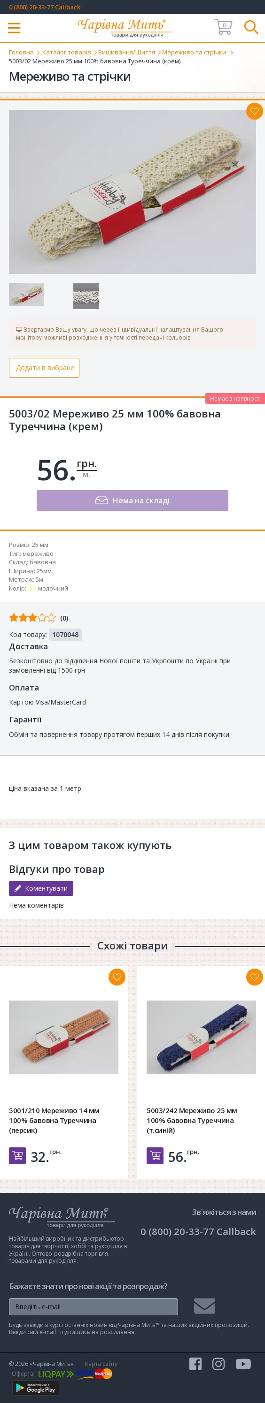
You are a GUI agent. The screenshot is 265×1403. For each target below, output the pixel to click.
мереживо (38, 553)
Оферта (22, 1374)
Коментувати (41, 888)
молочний (53, 588)
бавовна (43, 562)
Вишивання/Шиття (126, 52)
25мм (44, 571)
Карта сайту (101, 1364)
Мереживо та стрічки (194, 52)
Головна (21, 52)
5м (39, 579)
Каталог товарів (66, 52)
